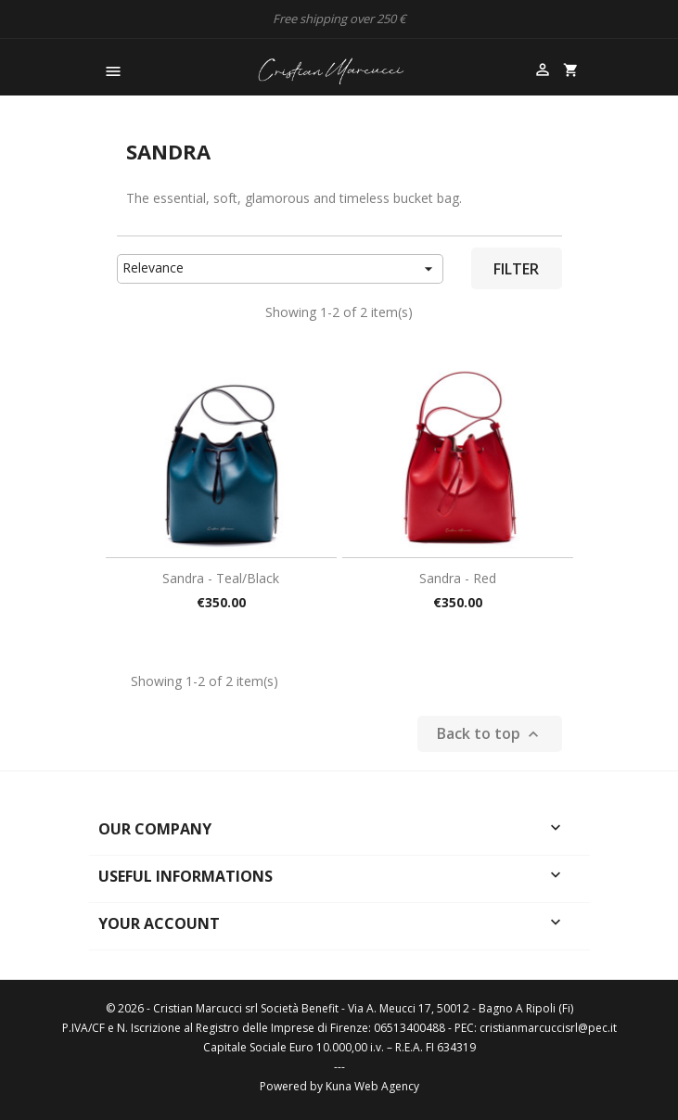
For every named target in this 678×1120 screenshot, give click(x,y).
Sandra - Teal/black (220, 578)
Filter (516, 269)
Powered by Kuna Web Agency (339, 1086)
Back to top (490, 734)
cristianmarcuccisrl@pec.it (548, 1028)
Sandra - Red (457, 578)
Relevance (280, 268)
